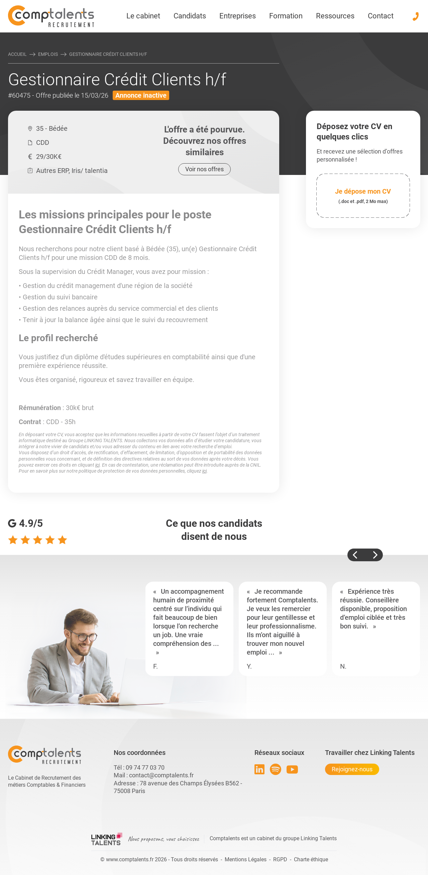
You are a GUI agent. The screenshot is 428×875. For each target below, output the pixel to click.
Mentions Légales (245, 859)
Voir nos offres (204, 169)
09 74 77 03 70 (145, 767)
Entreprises (237, 16)
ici (97, 465)
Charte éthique (311, 859)
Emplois (48, 54)
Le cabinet (143, 16)
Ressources (335, 16)
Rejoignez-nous (352, 769)
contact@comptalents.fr (161, 775)
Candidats (190, 16)
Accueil (17, 54)
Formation (286, 16)
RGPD (280, 859)
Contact (381, 16)
